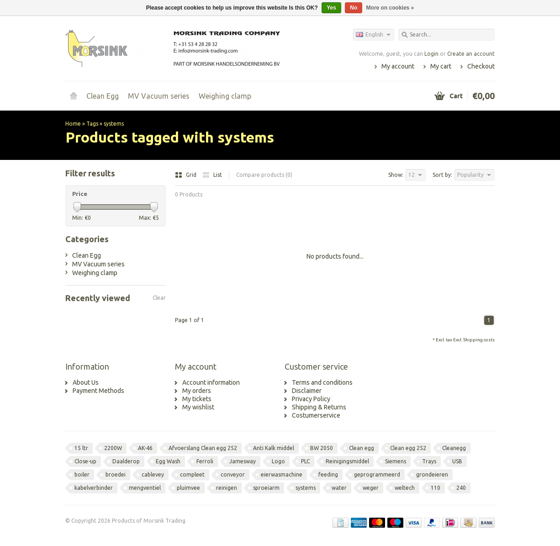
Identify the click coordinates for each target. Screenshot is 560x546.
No (353, 8)
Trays (429, 461)
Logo (278, 461)
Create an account (471, 54)
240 (461, 488)
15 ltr (81, 448)
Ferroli (204, 461)
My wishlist (198, 407)
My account (397, 66)
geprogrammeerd (377, 474)
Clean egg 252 (408, 448)
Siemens (395, 461)
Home (73, 96)
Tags (92, 124)
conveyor (233, 474)
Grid (186, 175)
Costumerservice (316, 415)
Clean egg (361, 448)
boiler (82, 474)
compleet (192, 474)
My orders (196, 390)
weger (371, 488)
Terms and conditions (322, 382)
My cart (440, 66)
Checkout (481, 66)
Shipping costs (479, 339)
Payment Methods (98, 390)
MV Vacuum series (159, 96)
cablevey (153, 474)
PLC (305, 461)
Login (431, 54)
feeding (328, 474)
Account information (211, 382)
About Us (86, 382)
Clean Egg (102, 96)
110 (435, 488)
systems (114, 124)
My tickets (196, 399)
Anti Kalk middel (273, 448)
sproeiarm (266, 488)
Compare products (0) (264, 175)
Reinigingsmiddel (347, 461)
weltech (405, 488)
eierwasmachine (281, 474)
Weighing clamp (225, 96)
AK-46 (145, 448)
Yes (331, 8)
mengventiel (145, 488)
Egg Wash (168, 461)
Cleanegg (454, 448)
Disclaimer (307, 390)
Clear (159, 298)
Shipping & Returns (319, 407)
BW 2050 (321, 448)
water (339, 488)
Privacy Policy (311, 399)
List (212, 175)
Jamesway (242, 461)
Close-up (85, 461)
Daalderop (126, 461)
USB (457, 461)
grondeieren (432, 474)
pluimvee (188, 488)
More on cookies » (390, 8)
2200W (113, 448)
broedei (116, 474)
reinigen (226, 488)
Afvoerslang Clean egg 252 (203, 448)
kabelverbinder (93, 488)
